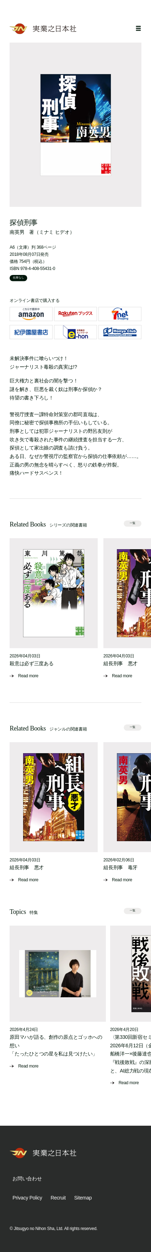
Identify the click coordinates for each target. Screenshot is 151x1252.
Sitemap (83, 1198)
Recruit (57, 1198)
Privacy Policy (27, 1198)
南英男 (17, 232)
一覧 (132, 523)
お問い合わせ (27, 1178)
